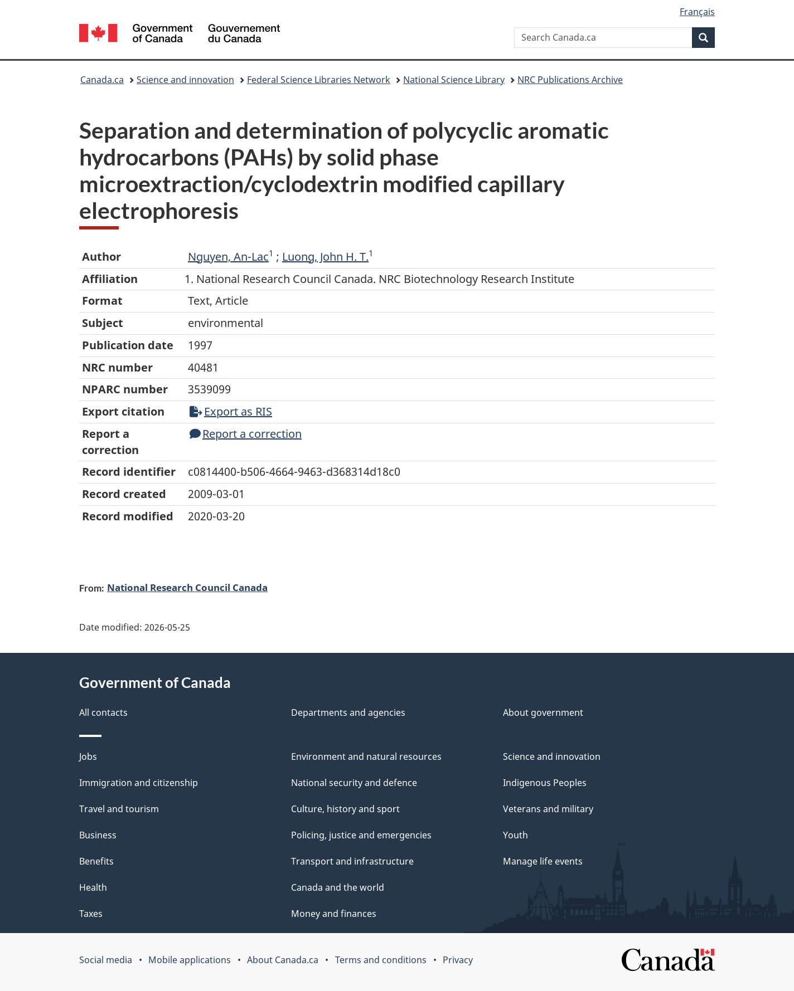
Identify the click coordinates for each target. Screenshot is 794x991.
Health (93, 887)
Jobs (88, 756)
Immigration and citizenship (138, 783)
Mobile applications (189, 960)
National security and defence (354, 783)
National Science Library (454, 80)
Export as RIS (231, 411)
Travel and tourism (119, 809)
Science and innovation (185, 80)
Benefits (96, 861)
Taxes (91, 913)
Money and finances (333, 913)
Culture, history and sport (345, 809)
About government (543, 712)
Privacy (458, 960)
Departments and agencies (348, 712)
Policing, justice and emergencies (361, 835)
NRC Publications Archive (570, 80)
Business (98, 835)
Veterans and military (548, 809)
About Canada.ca (282, 960)
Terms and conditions (381, 960)
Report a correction (246, 433)
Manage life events (543, 861)
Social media (105, 960)
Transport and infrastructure (352, 861)
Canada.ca (102, 80)
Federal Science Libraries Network (318, 80)
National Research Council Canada (187, 587)
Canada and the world (337, 887)
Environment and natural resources (366, 756)
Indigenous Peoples (545, 783)
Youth (515, 835)
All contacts (103, 712)
